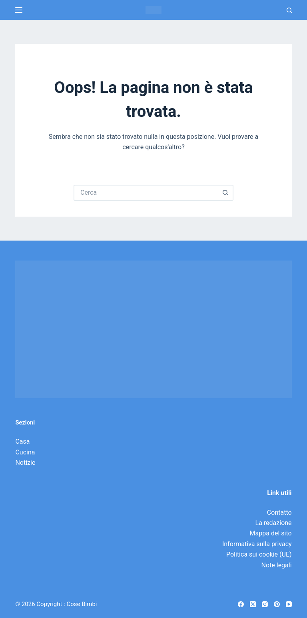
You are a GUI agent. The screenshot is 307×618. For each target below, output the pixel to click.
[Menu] (18, 10)
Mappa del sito (271, 533)
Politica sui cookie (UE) (259, 554)
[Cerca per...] (145, 193)
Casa (22, 441)
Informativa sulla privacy (257, 544)
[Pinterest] (277, 604)
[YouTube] (289, 604)
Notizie (25, 462)
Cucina (25, 452)
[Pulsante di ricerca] (225, 193)
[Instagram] (265, 604)
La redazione (273, 523)
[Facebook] (241, 604)
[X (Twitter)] (253, 604)
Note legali (276, 565)
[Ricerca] (289, 10)
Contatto (279, 512)
